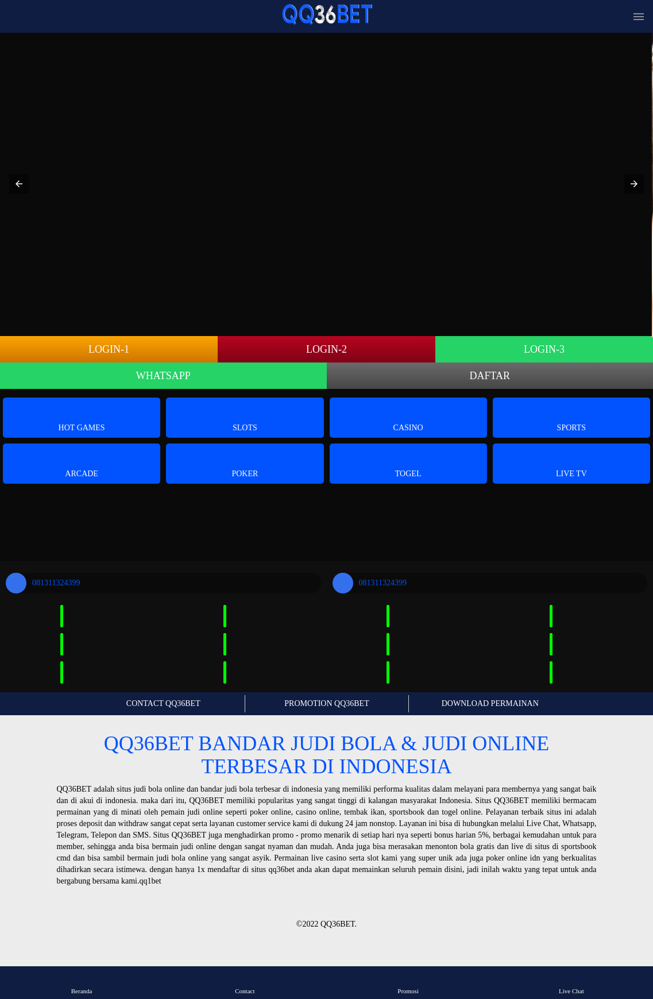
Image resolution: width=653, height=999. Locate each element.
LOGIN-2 (326, 349)
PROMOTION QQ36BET (326, 703)
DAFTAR (489, 375)
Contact (245, 982)
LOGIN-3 (544, 349)
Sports (571, 417)
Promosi (408, 982)
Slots (245, 417)
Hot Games (82, 417)
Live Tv (571, 463)
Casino (408, 417)
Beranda (81, 982)
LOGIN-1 (108, 349)
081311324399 (43, 583)
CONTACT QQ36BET (163, 703)
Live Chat (571, 982)
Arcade (81, 463)
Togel (408, 463)
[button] (19, 184)
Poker (244, 463)
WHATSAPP (163, 375)
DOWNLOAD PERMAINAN (490, 703)
